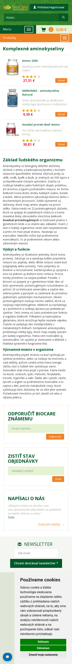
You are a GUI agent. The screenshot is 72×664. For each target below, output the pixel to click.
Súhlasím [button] (43, 641)
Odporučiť (55, 436)
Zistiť (58, 479)
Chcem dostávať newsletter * (36, 563)
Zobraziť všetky (49, 524)
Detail (61, 80)
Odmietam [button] (43, 648)
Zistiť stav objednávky (23, 459)
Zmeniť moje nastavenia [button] (43, 654)
